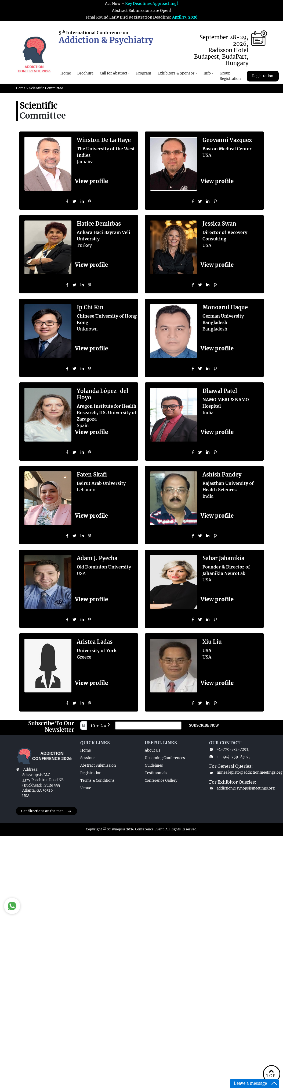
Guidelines (154, 765)
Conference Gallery (161, 780)
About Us (152, 750)
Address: (30, 769)
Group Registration (230, 76)
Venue (85, 788)
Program (143, 73)
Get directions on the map (46, 811)
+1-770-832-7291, (229, 749)
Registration (262, 76)
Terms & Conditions (97, 780)
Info (207, 73)
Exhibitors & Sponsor (176, 73)
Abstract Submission (98, 765)
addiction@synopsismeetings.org (238, 788)
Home (65, 73)
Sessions (88, 758)
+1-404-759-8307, (229, 757)
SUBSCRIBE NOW (204, 725)
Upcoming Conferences (165, 758)
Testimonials (156, 773)
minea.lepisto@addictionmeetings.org (238, 772)
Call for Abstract (113, 73)
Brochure (85, 73)
